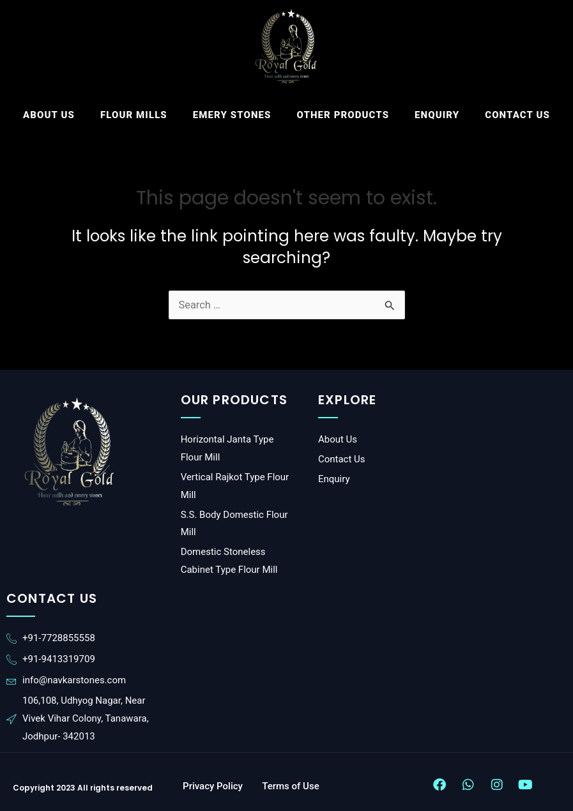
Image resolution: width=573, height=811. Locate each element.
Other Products (343, 115)
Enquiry (437, 115)
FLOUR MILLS (133, 115)
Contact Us (517, 115)
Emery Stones (232, 115)
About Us (49, 115)
